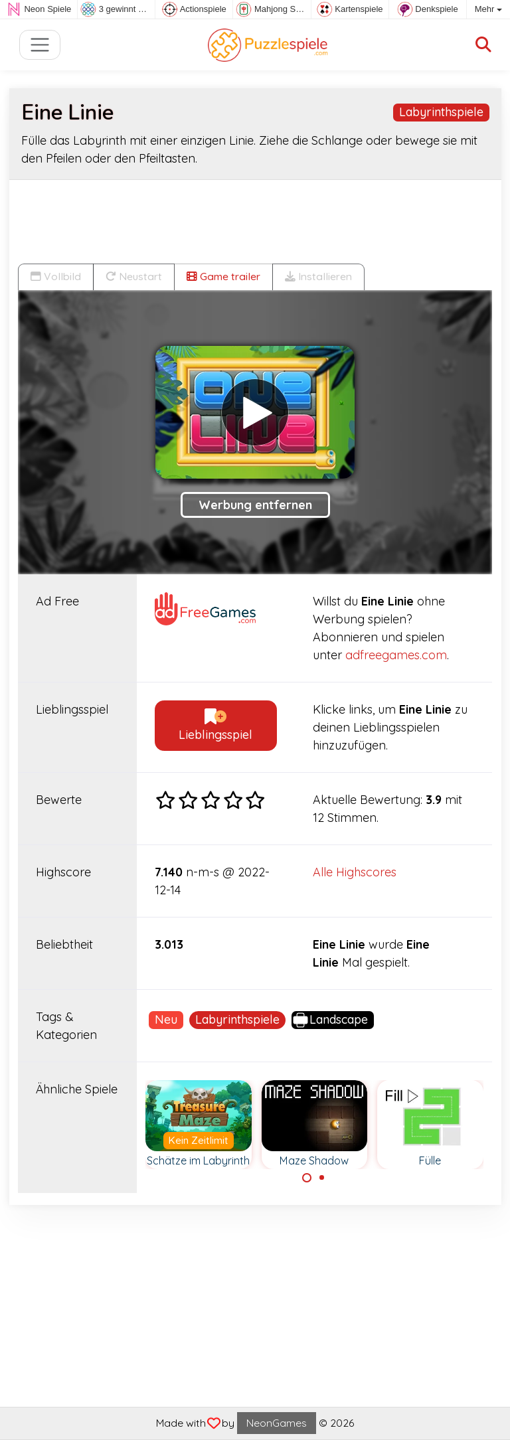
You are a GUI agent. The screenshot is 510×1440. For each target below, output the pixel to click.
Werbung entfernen (255, 505)
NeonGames (276, 1422)
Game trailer (223, 276)
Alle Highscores (354, 872)
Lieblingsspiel (215, 725)
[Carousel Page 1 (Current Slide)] (306, 1177)
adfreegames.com (396, 655)
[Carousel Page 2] (322, 1177)
